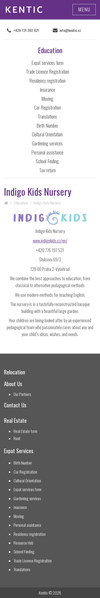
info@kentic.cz (70, 30)
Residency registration (47, 80)
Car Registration (47, 107)
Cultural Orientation (47, 134)
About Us (13, 384)
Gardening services (47, 143)
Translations (47, 116)
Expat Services (18, 451)
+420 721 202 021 (26, 30)
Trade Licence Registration (47, 71)
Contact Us (15, 405)
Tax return (47, 170)
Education (21, 203)
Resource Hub (23, 543)
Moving (47, 98)
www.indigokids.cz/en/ (50, 240)
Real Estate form (25, 431)
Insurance (47, 89)
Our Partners (22, 394)
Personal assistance (47, 152)
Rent (17, 438)
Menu (84, 9)
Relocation (14, 372)
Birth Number (47, 125)
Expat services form (47, 62)
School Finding (47, 161)
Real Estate (15, 420)
